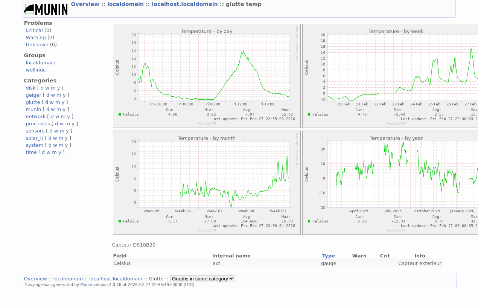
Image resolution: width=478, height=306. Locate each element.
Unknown (37, 44)
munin (33, 109)
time (31, 152)
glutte (33, 102)
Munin (86, 284)
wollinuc (36, 70)
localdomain (126, 4)
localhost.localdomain (185, 4)
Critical (34, 30)
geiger (33, 95)
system (35, 145)
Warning (36, 37)
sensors (35, 131)
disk (31, 88)
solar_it (35, 138)
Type (328, 256)
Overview (86, 4)
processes (38, 123)
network (36, 116)
